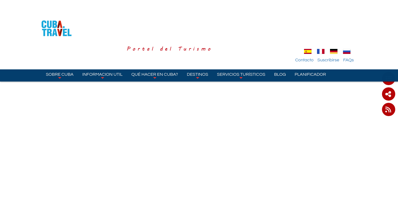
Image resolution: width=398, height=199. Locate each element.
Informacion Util (102, 44)
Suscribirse (334, 28)
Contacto (310, 28)
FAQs (354, 28)
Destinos (197, 44)
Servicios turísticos (241, 44)
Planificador (310, 43)
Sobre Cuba (60, 44)
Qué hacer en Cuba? (154, 44)
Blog (280, 43)
